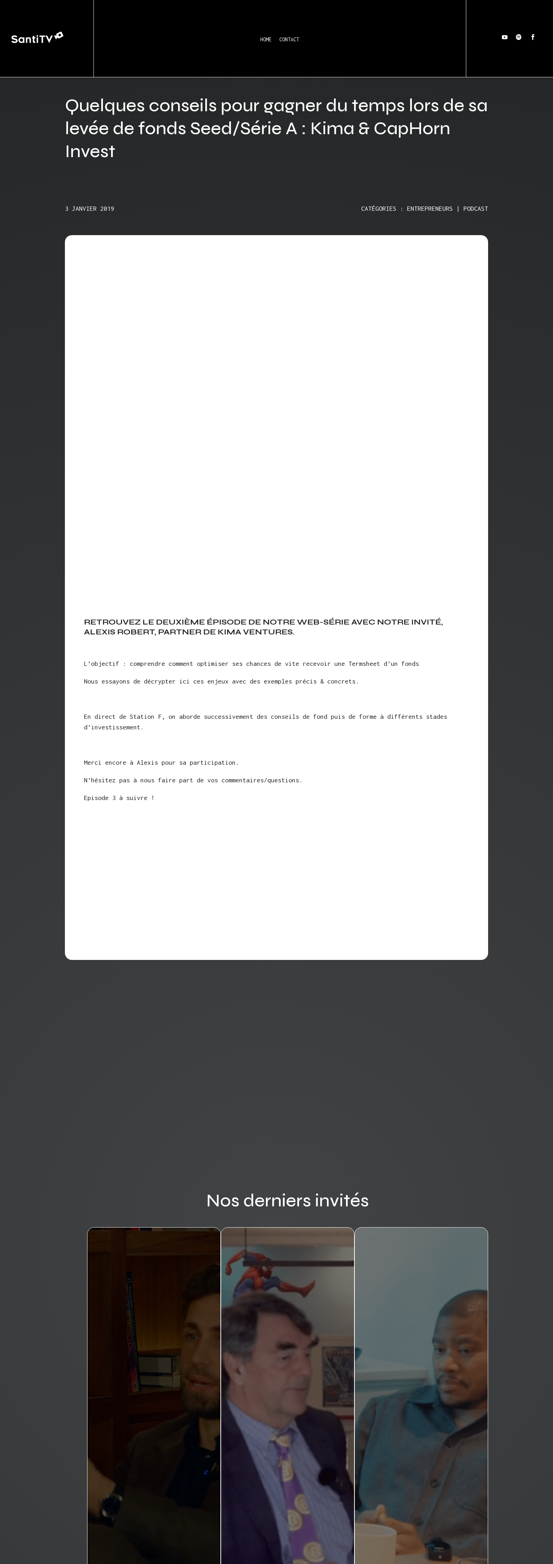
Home (266, 39)
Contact (289, 39)
